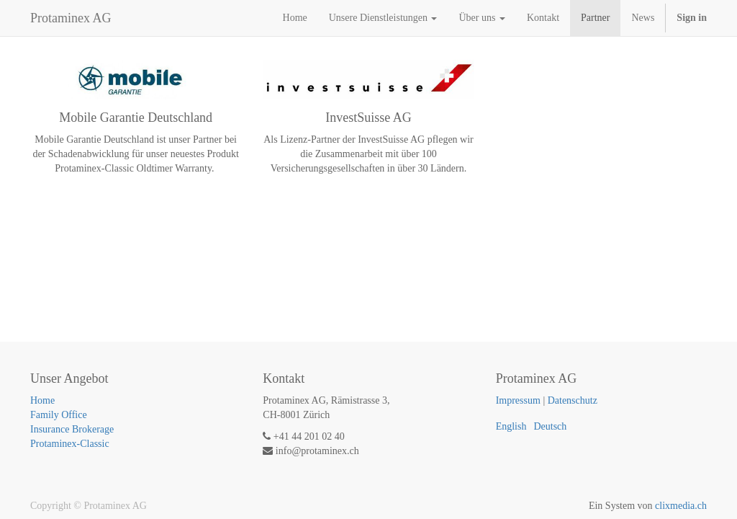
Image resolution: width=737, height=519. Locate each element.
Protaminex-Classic (69, 443)
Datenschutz (572, 400)
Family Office (58, 414)
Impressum (518, 400)
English (511, 426)
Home (42, 400)
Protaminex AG (71, 18)
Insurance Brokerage (72, 429)
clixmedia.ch (681, 505)
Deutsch (549, 426)
